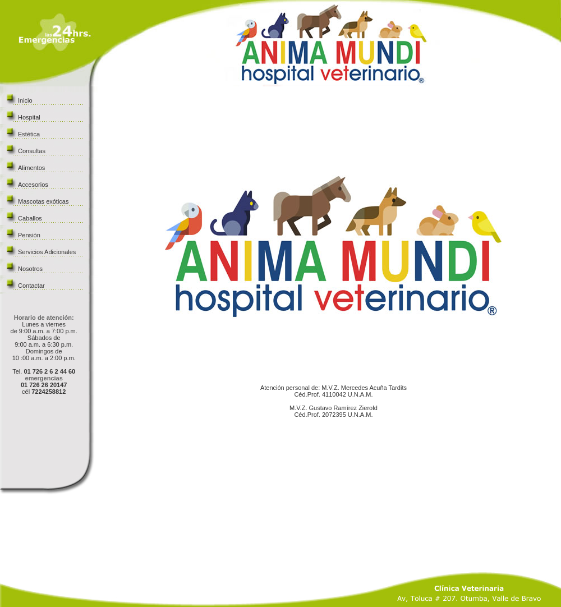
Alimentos (31, 167)
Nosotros (30, 268)
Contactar (31, 285)
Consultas (31, 151)
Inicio (25, 100)
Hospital (29, 117)
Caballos (30, 218)
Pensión (29, 235)
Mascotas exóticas (43, 201)
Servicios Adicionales (47, 252)
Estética (29, 134)
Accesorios (33, 184)
